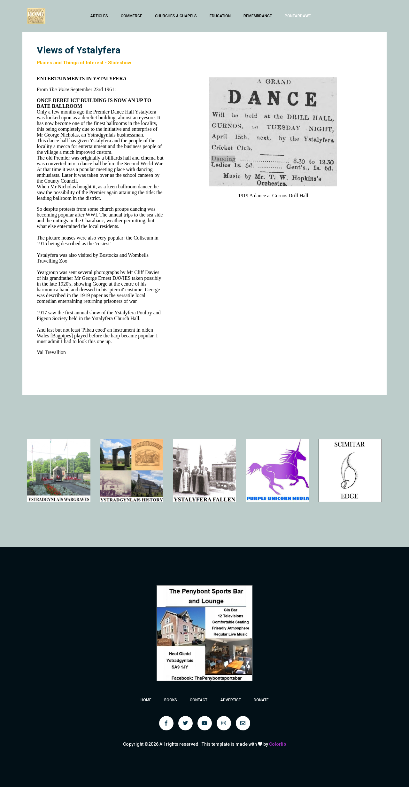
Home (146, 700)
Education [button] (220, 16)
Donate (261, 700)
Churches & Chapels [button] (176, 16)
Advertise (230, 700)
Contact (198, 700)
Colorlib (277, 744)
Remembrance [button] (257, 16)
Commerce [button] (131, 16)
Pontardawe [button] (298, 16)
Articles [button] (99, 16)
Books (170, 700)
